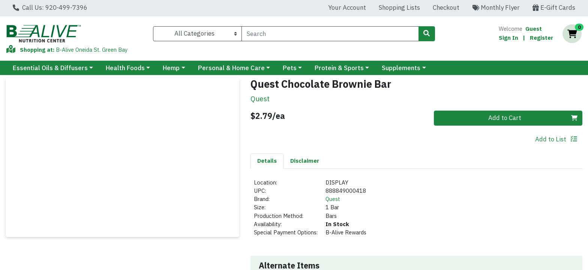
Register (541, 37)
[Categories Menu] (197, 33)
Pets (290, 68)
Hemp (171, 68)
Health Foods (125, 68)
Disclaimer (304, 160)
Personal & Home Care (231, 68)
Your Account (347, 7)
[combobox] (330, 33)
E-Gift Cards (553, 7)
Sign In (508, 37)
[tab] (267, 160)
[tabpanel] (416, 211)
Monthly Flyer (496, 7)
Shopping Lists (399, 7)
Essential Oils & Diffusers (50, 68)
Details (267, 160)
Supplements (401, 68)
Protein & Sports (339, 68)
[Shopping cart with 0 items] (572, 34)
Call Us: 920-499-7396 (50, 7)
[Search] (330, 33)
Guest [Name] (533, 28)
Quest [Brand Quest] (333, 198)
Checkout (446, 7)
